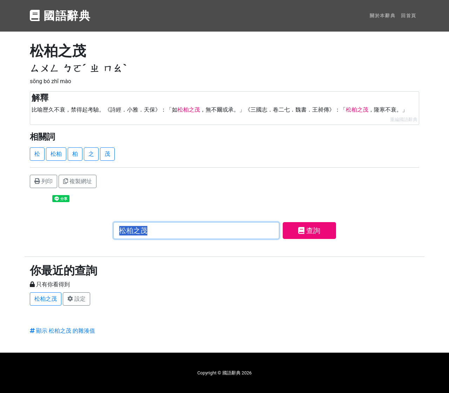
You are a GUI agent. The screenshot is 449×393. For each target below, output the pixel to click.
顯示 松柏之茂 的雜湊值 (62, 330)
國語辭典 (60, 15)
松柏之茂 (45, 298)
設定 (76, 298)
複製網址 (77, 181)
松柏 (56, 154)
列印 (43, 181)
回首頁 (408, 15)
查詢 (309, 230)
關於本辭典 (382, 15)
